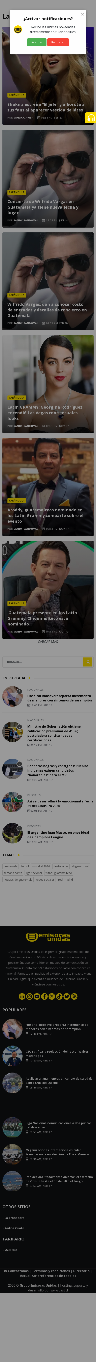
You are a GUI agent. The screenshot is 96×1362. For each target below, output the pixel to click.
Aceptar (36, 42)
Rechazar (58, 42)
